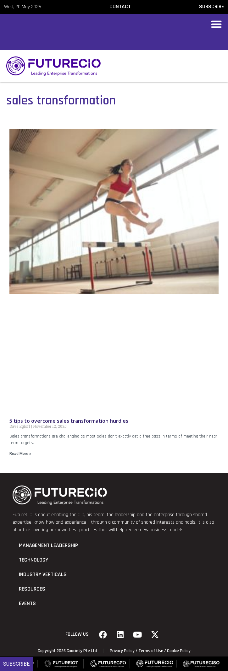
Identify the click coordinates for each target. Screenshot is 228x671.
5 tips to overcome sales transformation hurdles (68, 420)
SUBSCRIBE (211, 6)
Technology (33, 559)
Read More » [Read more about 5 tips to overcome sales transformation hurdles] (20, 453)
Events (27, 603)
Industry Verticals (43, 574)
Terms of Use (150, 651)
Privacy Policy (122, 651)
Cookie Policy (179, 651)
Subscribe (16, 664)
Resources (32, 589)
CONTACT (120, 6)
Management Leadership (48, 545)
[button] (216, 23)
